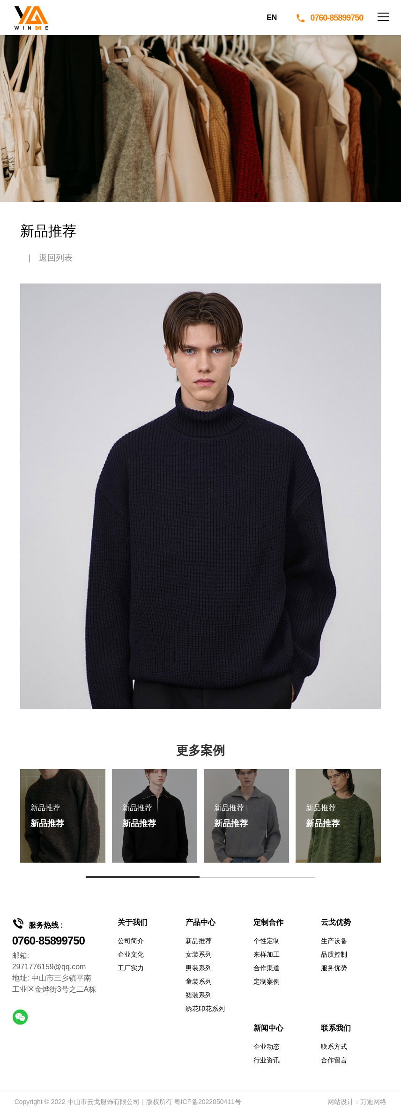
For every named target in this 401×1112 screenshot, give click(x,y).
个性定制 (266, 941)
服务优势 (334, 968)
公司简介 (131, 941)
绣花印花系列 (205, 1008)
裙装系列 (199, 995)
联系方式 (334, 1046)
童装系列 (199, 981)
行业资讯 (266, 1060)
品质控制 (334, 954)
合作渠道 (266, 968)
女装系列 (199, 954)
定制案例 (266, 981)
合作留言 (334, 1060)
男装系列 (199, 968)
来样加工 (266, 954)
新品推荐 (199, 941)
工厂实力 (131, 968)
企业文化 (131, 954)
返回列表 (56, 257)
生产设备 (334, 941)
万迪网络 (373, 1101)
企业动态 (266, 1046)
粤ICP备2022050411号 (207, 1101)
